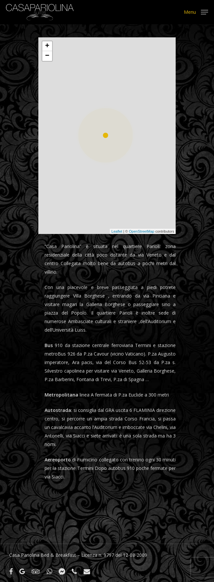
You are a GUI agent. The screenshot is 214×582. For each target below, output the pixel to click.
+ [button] (47, 46)
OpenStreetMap (141, 231)
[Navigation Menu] (196, 11)
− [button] (47, 56)
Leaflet (116, 231)
